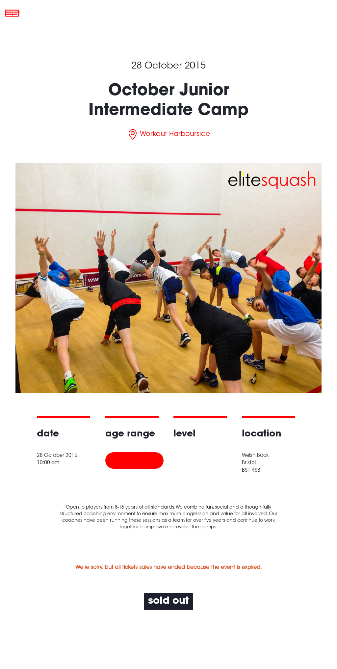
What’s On (148, 13)
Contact (256, 13)
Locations (181, 13)
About (208, 13)
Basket (322, 13)
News (231, 13)
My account (290, 13)
